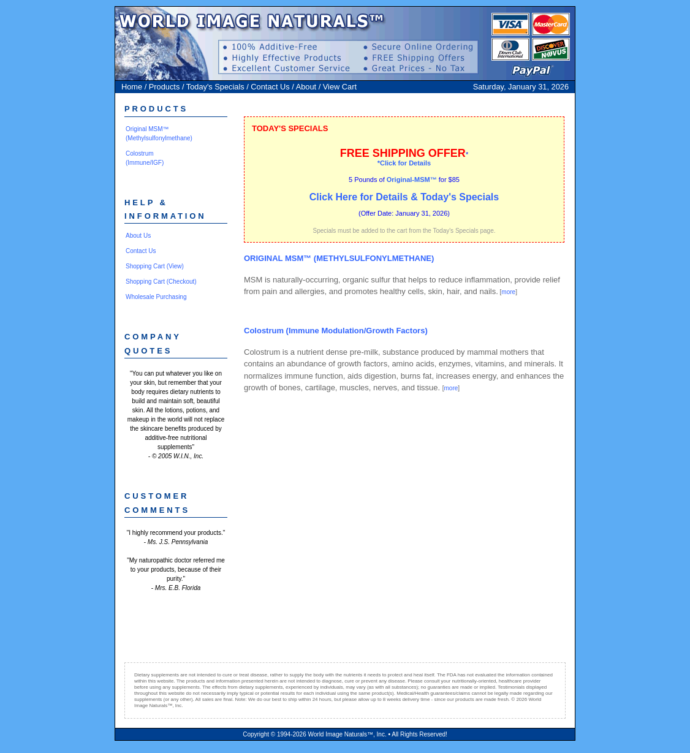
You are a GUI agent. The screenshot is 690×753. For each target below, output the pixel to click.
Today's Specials (215, 86)
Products (164, 86)
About (306, 86)
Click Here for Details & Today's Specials (404, 197)
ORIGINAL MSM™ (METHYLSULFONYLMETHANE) (339, 258)
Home (131, 86)
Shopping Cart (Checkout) (161, 281)
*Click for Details (404, 163)
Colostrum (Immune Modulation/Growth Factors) (336, 330)
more (508, 292)
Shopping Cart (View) (155, 266)
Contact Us (270, 86)
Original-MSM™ (412, 179)
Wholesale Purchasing (156, 296)
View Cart (340, 86)
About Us (138, 235)
